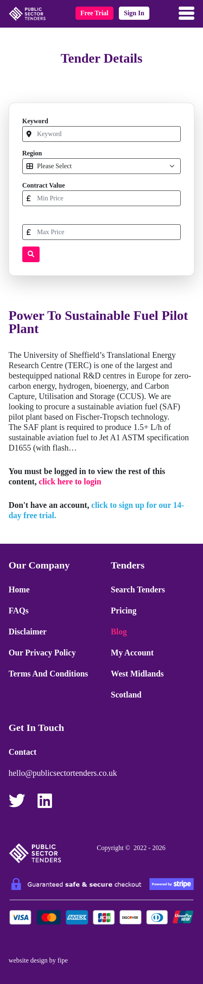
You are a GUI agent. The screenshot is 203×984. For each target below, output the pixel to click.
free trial (94, 12)
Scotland (126, 694)
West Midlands (137, 673)
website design (28, 960)
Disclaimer (28, 631)
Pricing (124, 610)
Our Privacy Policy (42, 652)
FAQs (19, 610)
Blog (119, 631)
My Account (132, 652)
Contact (23, 751)
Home (19, 589)
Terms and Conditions (48, 673)
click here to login (70, 481)
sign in (134, 12)
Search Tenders (138, 589)
